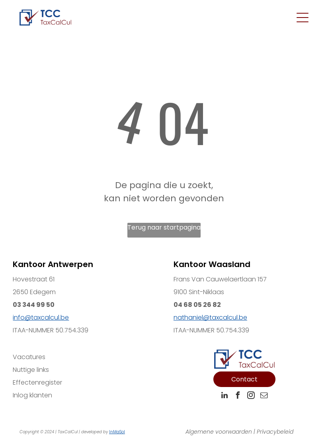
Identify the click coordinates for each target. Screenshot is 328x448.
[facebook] (237, 396)
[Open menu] (302, 18)
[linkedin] (224, 396)
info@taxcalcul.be (41, 317)
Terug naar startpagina (164, 227)
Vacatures (29, 357)
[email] (263, 396)
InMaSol (117, 432)
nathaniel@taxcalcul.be (210, 317)
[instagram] (250, 396)
